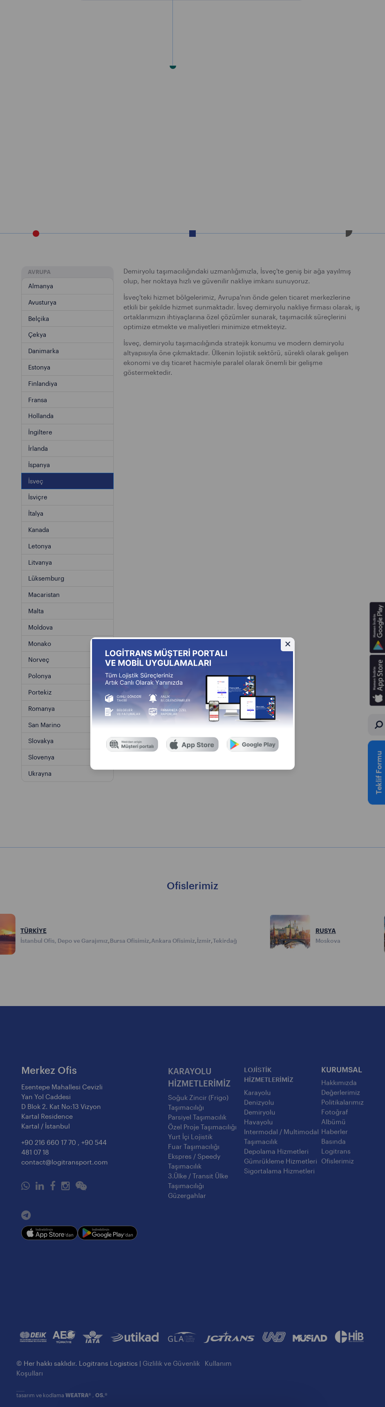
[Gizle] (288, 644)
